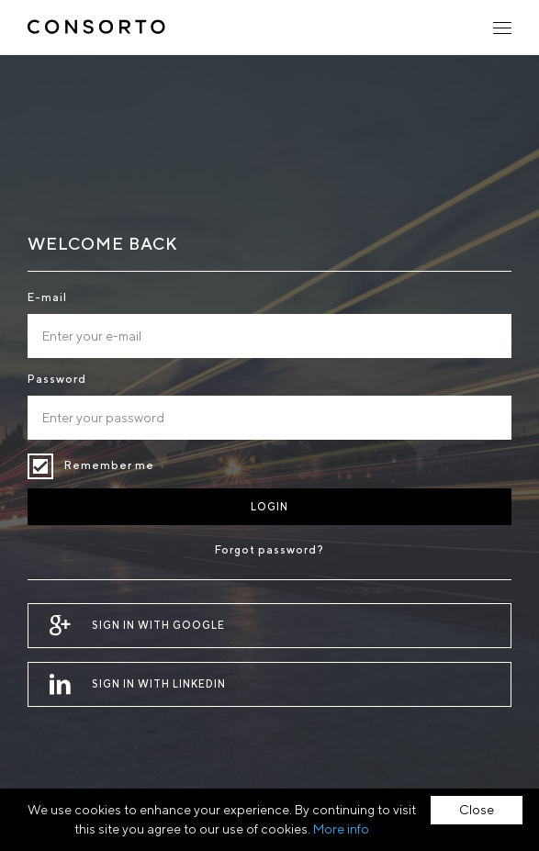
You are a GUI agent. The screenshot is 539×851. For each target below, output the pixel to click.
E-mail (47, 297)
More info (341, 829)
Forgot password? (269, 549)
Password (57, 379)
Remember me (40, 466)
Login (269, 506)
